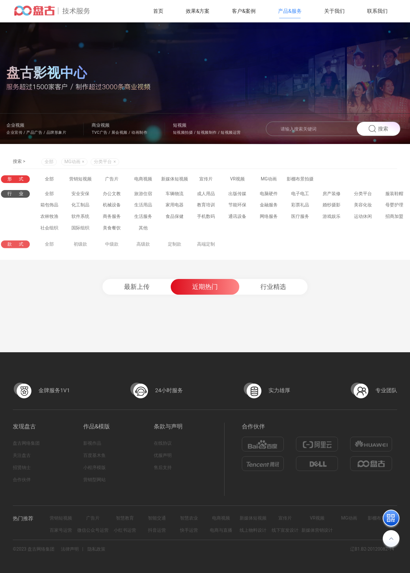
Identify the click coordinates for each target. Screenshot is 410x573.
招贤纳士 (22, 467)
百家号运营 (61, 530)
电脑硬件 (269, 195)
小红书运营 (125, 530)
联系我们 (377, 11)
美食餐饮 (112, 229)
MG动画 (269, 179)
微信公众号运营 (93, 530)
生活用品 (143, 206)
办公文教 (112, 195)
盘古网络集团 (26, 443)
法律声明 (70, 549)
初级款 (80, 248)
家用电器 (175, 206)
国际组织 (80, 229)
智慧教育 (125, 518)
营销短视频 (80, 179)
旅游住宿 (143, 195)
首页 (158, 11)
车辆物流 (175, 195)
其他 (143, 229)
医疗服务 (300, 217)
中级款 (112, 248)
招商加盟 (394, 217)
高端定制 (206, 248)
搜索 (378, 128)
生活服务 (143, 217)
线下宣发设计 (285, 530)
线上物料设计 (253, 530)
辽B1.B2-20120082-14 (372, 549)
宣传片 (206, 179)
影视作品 (92, 443)
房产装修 (331, 195)
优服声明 (163, 455)
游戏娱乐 (331, 217)
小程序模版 (94, 467)
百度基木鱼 (94, 455)
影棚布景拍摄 (300, 179)
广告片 (112, 179)
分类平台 (363, 195)
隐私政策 (96, 549)
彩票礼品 (300, 206)
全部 (49, 162)
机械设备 (112, 206)
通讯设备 (237, 217)
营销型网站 (94, 479)
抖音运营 (157, 530)
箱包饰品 (49, 206)
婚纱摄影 (331, 206)
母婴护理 (394, 206)
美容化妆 (363, 206)
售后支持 (163, 467)
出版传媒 (237, 195)
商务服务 (112, 217)
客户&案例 (244, 11)
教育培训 (206, 206)
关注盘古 (22, 455)
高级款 (143, 248)
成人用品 (206, 195)
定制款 (174, 248)
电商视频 (143, 179)
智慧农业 (189, 518)
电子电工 (300, 195)
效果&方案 (197, 11)
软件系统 (80, 217)
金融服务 (269, 206)
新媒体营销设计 (317, 530)
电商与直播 (221, 530)
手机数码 (206, 217)
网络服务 (269, 217)
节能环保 (237, 206)
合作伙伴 (22, 479)
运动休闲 (363, 217)
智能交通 (157, 518)
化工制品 (80, 206)
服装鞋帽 (394, 195)
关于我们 (334, 11)
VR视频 (237, 179)
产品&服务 (290, 11)
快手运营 (189, 530)
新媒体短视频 (174, 179)
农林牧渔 (49, 217)
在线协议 (163, 443)
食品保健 (175, 217)
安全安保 (80, 195)
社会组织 (49, 229)
